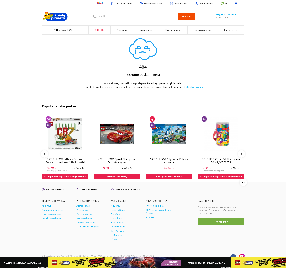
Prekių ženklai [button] (231, 30)
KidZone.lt (116, 206)
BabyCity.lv (116, 218)
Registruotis (221, 221)
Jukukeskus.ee (118, 226)
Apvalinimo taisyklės (52, 218)
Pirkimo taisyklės (84, 218)
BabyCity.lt (116, 214)
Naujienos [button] (122, 30)
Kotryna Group (118, 210)
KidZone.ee (116, 235)
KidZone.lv (116, 239)
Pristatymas (82, 210)
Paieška (186, 16)
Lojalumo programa (51, 214)
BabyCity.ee (117, 222)
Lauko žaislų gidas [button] (202, 30)
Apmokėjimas (83, 206)
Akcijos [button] (99, 30)
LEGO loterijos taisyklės (87, 226)
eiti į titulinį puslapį (192, 87)
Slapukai (150, 217)
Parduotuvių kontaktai (53, 210)
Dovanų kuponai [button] (173, 30)
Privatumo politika (155, 206)
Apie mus (46, 206)
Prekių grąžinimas (84, 214)
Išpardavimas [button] (146, 30)
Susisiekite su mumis (86, 222)
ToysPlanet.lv (117, 231)
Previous (44, 154)
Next (241, 154)
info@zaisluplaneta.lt (225, 14)
